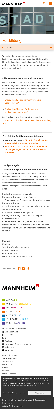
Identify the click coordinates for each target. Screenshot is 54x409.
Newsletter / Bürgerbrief (15, 328)
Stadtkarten (7, 361)
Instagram (9, 347)
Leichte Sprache (9, 373)
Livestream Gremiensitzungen (18, 344)
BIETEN (13, 300)
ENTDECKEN (18, 319)
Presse (5, 367)
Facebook (9, 334)
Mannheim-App (11, 332)
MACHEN (15, 323)
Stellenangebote (9, 358)
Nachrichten (7, 364)
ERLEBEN (14, 315)
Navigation (50, 3)
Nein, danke (23, 393)
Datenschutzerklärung (10, 393)
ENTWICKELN (19, 304)
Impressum (7, 403)
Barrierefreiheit (9, 400)
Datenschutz (40, 400)
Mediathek (7, 370)
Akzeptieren (39, 393)
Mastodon (9, 350)
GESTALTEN (15, 308)
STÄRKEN (15, 311)
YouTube (8, 341)
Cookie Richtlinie (25, 400)
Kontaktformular (9, 355)
